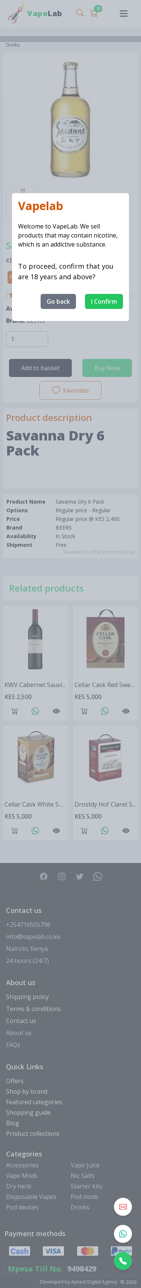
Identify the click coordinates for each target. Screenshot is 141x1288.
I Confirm (104, 301)
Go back (58, 301)
